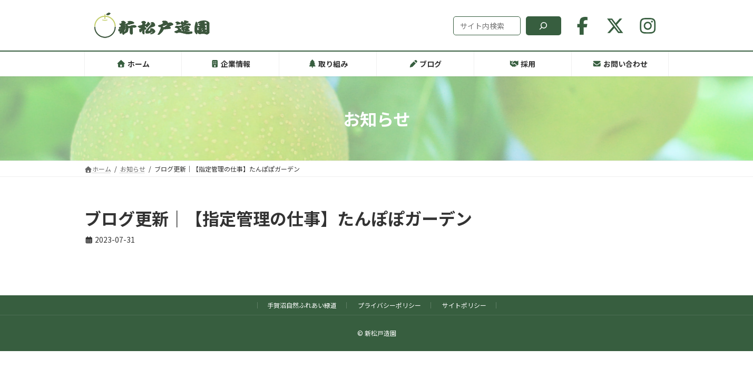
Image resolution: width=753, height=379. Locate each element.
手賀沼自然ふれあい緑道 (302, 305)
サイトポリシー (464, 305)
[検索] (543, 25)
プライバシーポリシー (389, 305)
